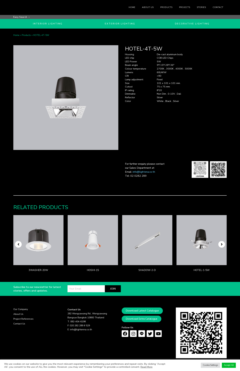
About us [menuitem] (148, 7)
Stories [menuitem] (201, 7)
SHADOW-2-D (147, 271)
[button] (18, 245)
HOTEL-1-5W (202, 271)
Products (26, 36)
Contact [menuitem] (218, 7)
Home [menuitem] (132, 7)
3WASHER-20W (38, 271)
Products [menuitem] (166, 7)
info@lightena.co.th (144, 173)
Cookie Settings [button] (210, 365)
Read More (146, 367)
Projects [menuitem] (184, 7)
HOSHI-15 (93, 271)
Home (16, 36)
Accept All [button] (229, 365)
